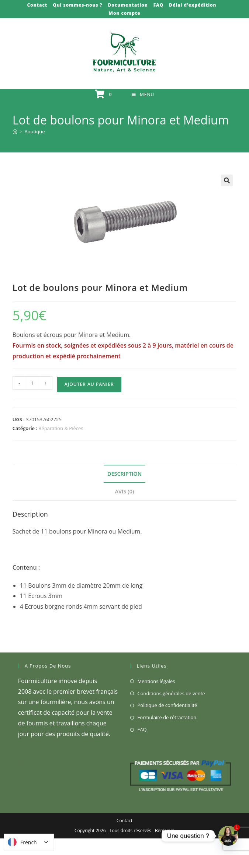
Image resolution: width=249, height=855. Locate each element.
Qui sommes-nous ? (77, 5)
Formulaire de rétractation (167, 717)
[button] (227, 180)
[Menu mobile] (143, 94)
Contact (37, 5)
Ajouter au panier (89, 384)
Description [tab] (124, 473)
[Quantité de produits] (32, 383)
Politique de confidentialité (167, 705)
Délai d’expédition (192, 5)
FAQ (158, 5)
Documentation (128, 5)
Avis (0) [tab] (124, 491)
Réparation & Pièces (60, 428)
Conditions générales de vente (171, 693)
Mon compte (124, 13)
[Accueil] (15, 131)
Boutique (34, 131)
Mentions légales (156, 681)
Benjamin (164, 830)
